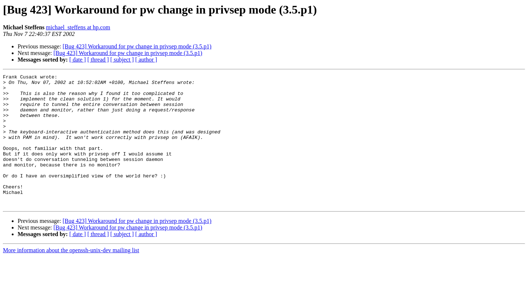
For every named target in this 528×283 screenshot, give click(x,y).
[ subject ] (122, 59)
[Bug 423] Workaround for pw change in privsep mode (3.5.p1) (137, 46)
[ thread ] (98, 59)
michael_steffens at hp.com (78, 27)
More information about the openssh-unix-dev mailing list (71, 276)
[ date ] (77, 59)
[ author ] (146, 59)
